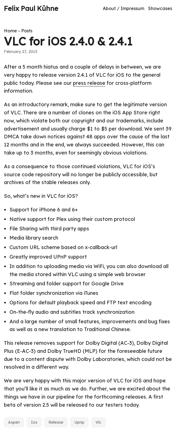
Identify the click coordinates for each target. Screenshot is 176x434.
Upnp (79, 422)
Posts (26, 30)
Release (55, 422)
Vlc (98, 422)
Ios (34, 422)
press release (89, 83)
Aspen (14, 422)
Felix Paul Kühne (31, 8)
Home (10, 30)
